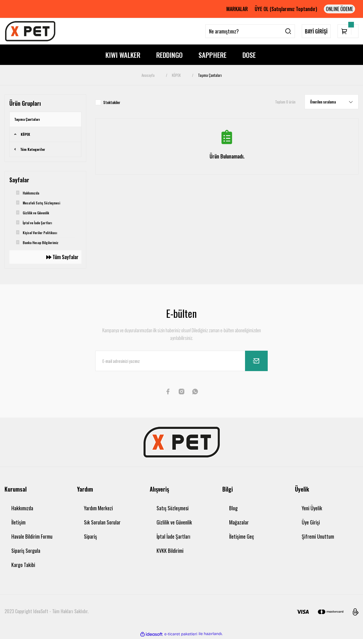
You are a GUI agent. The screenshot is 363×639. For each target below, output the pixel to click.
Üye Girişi (311, 522)
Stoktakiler (111, 102)
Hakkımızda (22, 508)
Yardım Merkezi (98, 508)
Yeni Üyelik (312, 508)
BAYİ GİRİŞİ (316, 31)
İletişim (18, 522)
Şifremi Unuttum (318, 536)
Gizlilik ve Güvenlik (174, 522)
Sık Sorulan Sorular (102, 522)
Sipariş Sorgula (25, 550)
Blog (233, 508)
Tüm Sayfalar (62, 257)
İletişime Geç (241, 536)
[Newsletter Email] (181, 361)
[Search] (250, 31)
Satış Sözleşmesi (173, 508)
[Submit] (256, 361)
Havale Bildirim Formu (31, 536)
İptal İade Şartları (173, 536)
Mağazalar (239, 522)
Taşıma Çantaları (210, 75)
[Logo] (30, 31)
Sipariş (90, 536)
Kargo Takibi (23, 564)
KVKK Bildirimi (170, 550)
